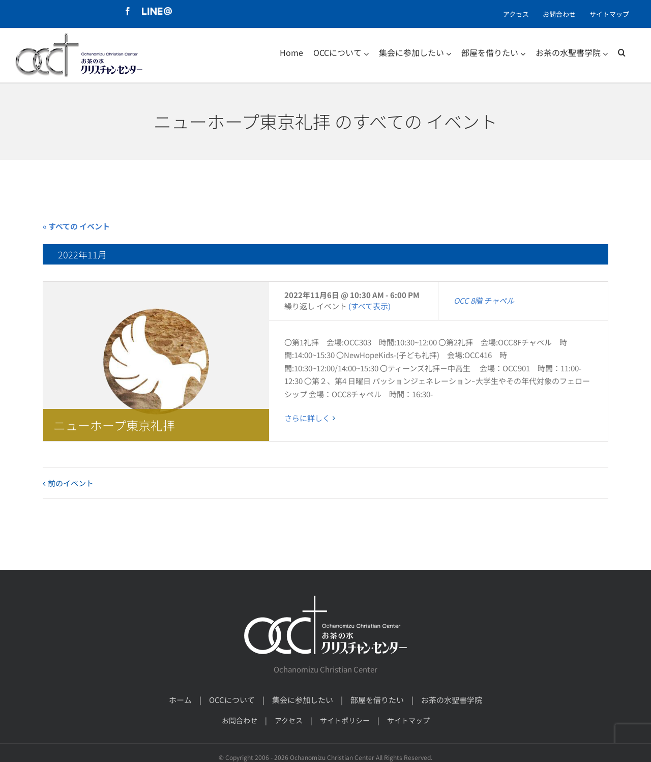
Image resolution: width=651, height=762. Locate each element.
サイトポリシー (345, 720)
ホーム (180, 699)
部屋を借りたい (377, 699)
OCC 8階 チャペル (484, 300)
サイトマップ (408, 720)
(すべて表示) (369, 306)
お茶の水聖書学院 (451, 699)
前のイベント (71, 483)
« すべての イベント (76, 226)
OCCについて (232, 699)
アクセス (289, 720)
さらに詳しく (307, 418)
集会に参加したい (302, 699)
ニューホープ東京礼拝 (114, 425)
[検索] (622, 52)
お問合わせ (239, 720)
